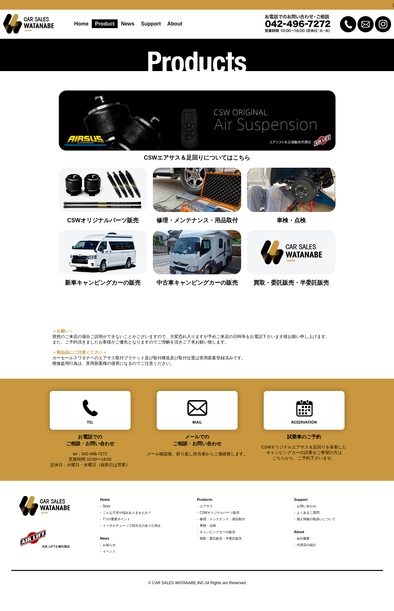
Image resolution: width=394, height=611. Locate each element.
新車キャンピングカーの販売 (103, 282)
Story (106, 506)
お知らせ (109, 545)
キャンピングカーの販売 (217, 532)
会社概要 (303, 538)
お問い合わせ (306, 506)
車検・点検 (291, 220)
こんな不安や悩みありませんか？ (127, 512)
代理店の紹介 (306, 545)
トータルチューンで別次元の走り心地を (132, 525)
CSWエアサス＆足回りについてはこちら (197, 157)
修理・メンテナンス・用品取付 (197, 220)
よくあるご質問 (308, 512)
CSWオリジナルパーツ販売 (103, 220)
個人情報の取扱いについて (316, 519)
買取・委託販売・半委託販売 (291, 282)
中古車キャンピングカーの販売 (197, 282)
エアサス (206, 506)
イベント (109, 551)
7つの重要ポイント (117, 519)
